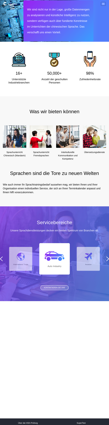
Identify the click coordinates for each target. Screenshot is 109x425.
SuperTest (10, 4)
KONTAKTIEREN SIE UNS (54, 288)
